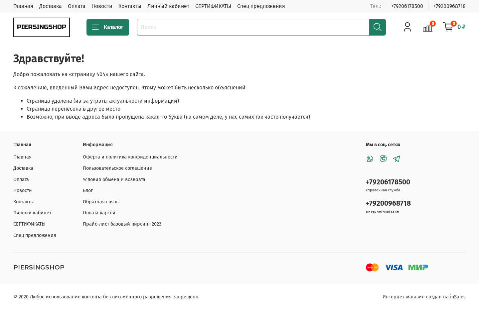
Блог (88, 190)
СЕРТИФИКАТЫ (213, 6)
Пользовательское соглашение (117, 168)
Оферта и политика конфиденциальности (130, 157)
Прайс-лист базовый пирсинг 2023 (122, 224)
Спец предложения (261, 6)
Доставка (50, 6)
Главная (23, 6)
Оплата (76, 6)
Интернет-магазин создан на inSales (424, 297)
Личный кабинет (168, 6)
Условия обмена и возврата (114, 179)
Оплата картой (99, 213)
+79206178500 (407, 6)
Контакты (129, 6)
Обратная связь (100, 202)
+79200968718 (449, 6)
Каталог (107, 27)
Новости (101, 6)
